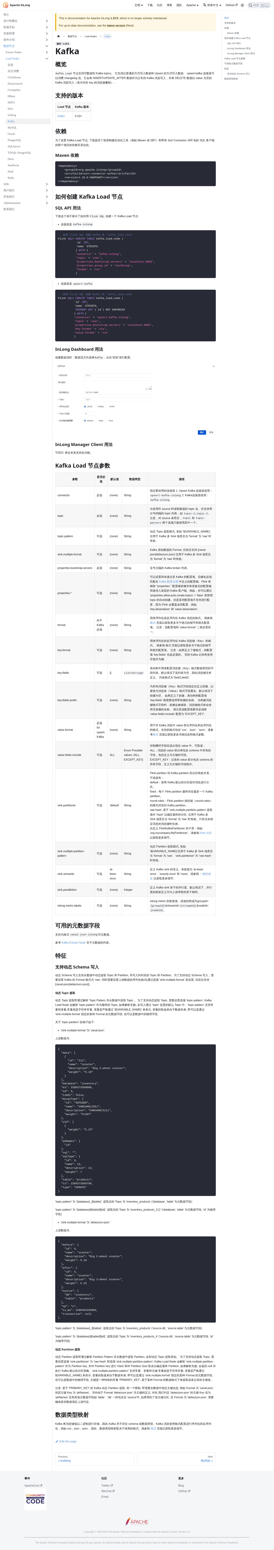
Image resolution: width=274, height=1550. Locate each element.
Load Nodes (12, 58)
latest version (116, 25)
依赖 (226, 28)
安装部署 (9, 33)
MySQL (12, 127)
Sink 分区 (206, 832)
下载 (150, 5)
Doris (11, 158)
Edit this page (66, 1441)
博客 (169, 5)
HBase (11, 96)
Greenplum (14, 89)
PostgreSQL (14, 140)
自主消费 (13, 71)
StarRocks (13, 165)
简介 (6, 14)
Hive (10, 108)
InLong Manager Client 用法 (241, 53)
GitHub (231, 5)
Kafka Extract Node (74, 942)
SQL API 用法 (234, 43)
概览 (226, 18)
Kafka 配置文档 (168, 581)
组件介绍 (9, 39)
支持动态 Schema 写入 (238, 73)
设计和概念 (10, 20)
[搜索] (259, 5)
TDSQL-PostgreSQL (19, 152)
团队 (179, 5)
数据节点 (9, 45)
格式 (153, 622)
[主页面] (58, 36)
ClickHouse (14, 77)
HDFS (11, 102)
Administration (11, 202)
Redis (11, 177)
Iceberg (12, 115)
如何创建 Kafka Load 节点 (237, 38)
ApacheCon (33, 1485)
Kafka (11, 121)
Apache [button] (191, 5)
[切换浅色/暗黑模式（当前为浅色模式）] (242, 5)
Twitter (107, 1485)
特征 (226, 68)
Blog (181, 1485)
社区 (160, 5)
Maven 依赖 (233, 33)
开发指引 (9, 196)
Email (104, 1496)
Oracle (11, 133)
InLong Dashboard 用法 (239, 48)
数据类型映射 (231, 78)
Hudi (10, 171)
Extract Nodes (13, 52)
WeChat (108, 1491)
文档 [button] (137, 5)
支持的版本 (230, 23)
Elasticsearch (15, 83)
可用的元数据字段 (233, 63)
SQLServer (14, 146)
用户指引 (9, 190)
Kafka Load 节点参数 (234, 58)
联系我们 (9, 209)
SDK (6, 184)
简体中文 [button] (210, 5)
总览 (10, 64)
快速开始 (9, 27)
